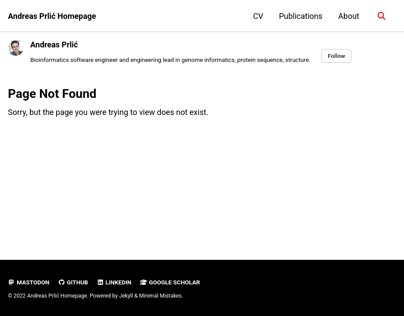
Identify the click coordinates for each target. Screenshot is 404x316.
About (348, 16)
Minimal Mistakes (160, 296)
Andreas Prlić (54, 44)
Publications (300, 16)
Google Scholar (170, 282)
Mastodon (29, 282)
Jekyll (126, 296)
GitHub (73, 282)
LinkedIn (114, 282)
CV (258, 16)
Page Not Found (52, 93)
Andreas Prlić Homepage (52, 16)
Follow (336, 55)
